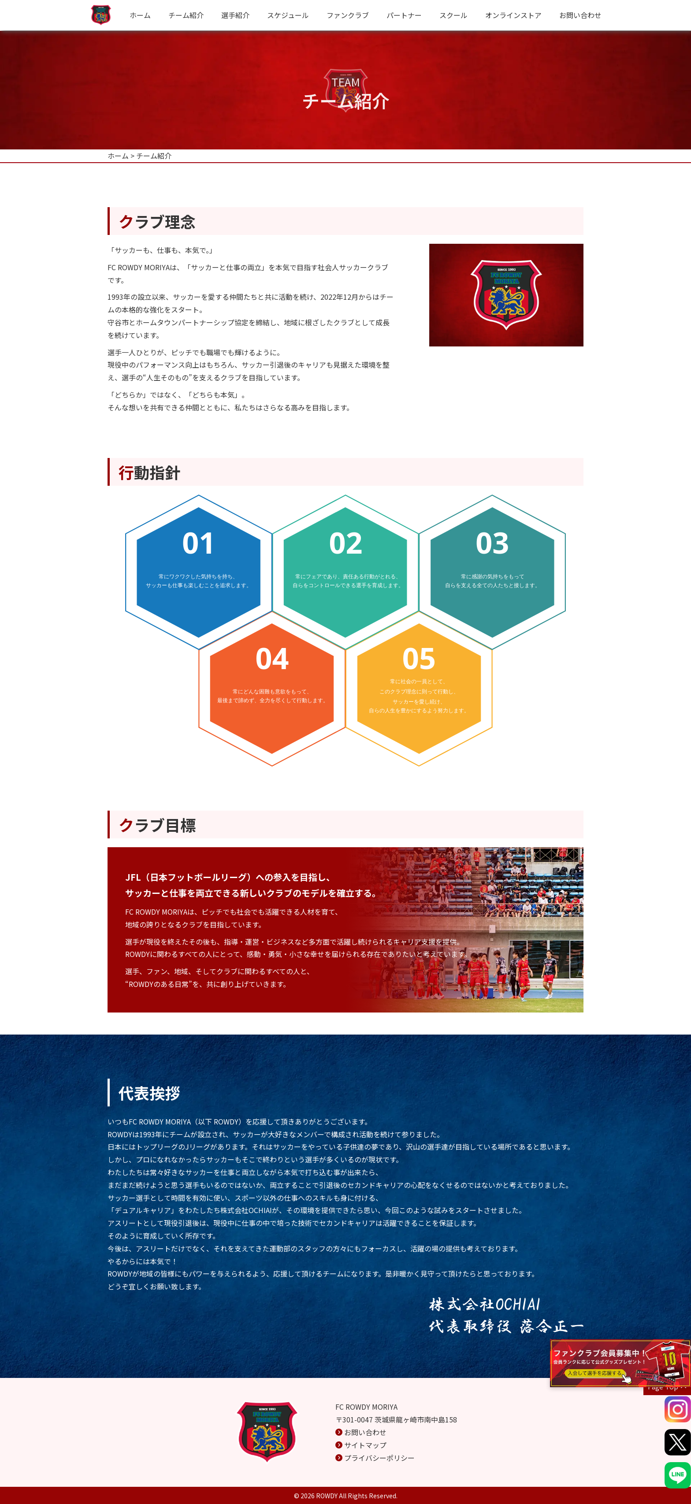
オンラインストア (513, 15)
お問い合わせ (580, 15)
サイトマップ (365, 1445)
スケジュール (288, 15)
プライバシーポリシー (379, 1457)
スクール (453, 15)
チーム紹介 (186, 15)
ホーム (140, 15)
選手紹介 (235, 15)
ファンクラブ (348, 15)
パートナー (404, 15)
